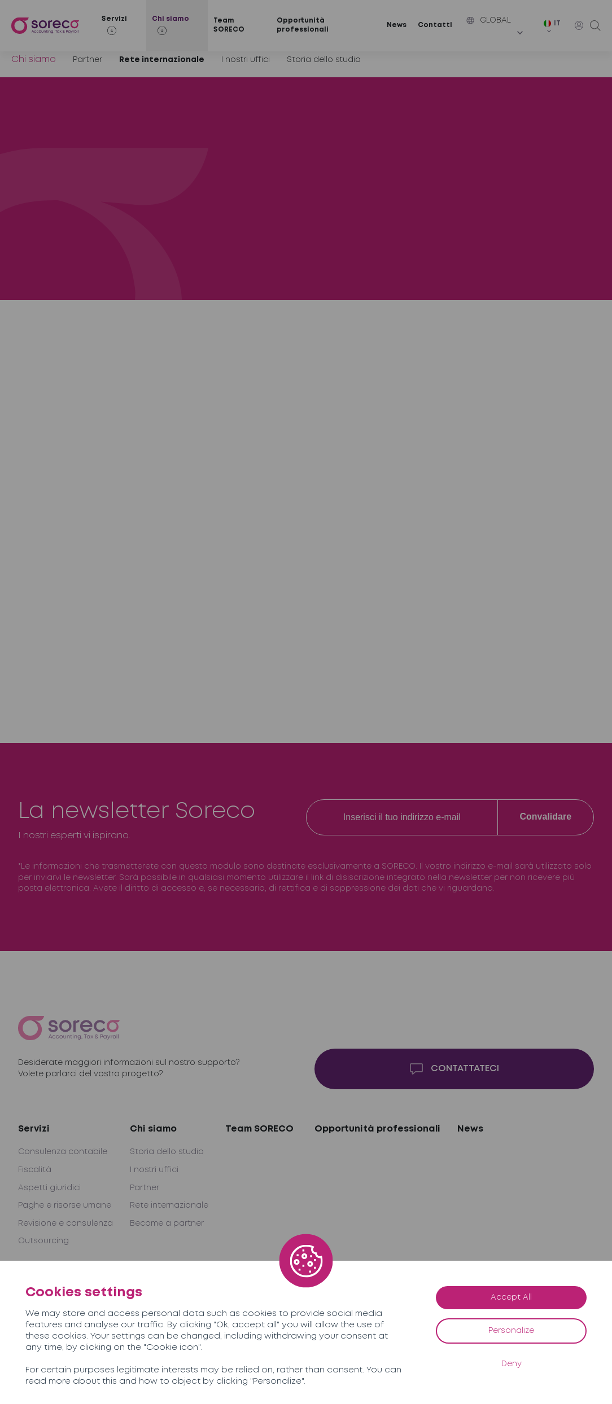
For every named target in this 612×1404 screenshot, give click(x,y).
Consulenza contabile (62, 1151)
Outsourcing (43, 1241)
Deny (511, 1364)
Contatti (435, 25)
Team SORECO (228, 25)
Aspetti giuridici (49, 1188)
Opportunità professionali (303, 25)
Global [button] (488, 20)
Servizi (34, 1129)
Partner (87, 59)
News (396, 25)
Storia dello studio (324, 59)
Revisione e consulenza (65, 1223)
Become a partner (167, 1223)
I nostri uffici (245, 59)
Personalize (511, 1330)
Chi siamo (33, 59)
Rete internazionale (161, 59)
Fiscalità (34, 1170)
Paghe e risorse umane (64, 1205)
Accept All (511, 1297)
